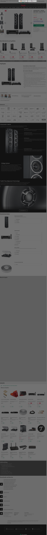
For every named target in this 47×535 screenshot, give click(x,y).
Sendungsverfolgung (24, 504)
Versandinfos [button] (5, 456)
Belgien (34, 532)
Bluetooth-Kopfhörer (16, 528)
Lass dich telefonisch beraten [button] (3, 92)
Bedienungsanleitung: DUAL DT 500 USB (8, 447)
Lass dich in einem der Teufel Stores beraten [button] (5, 98)
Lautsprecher (15, 530)
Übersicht (26, 475)
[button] (31, 11)
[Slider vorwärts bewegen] (31, 23)
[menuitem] (13, 531)
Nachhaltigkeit (29, 531)
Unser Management (29, 530)
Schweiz (34, 530)
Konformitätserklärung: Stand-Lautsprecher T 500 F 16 (10, 439)
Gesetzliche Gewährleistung (35, 31)
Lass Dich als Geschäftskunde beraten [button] (4, 100)
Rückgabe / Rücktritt (24, 503)
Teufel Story (28, 529)
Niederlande (35, 531)
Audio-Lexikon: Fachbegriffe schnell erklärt (8, 469)
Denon (38, 30)
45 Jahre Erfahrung (38, 29)
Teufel (35, 30)
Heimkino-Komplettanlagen (9, 529)
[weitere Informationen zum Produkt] (1, 366)
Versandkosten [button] (38, 18)
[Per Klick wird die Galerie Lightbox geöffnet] (18, 23)
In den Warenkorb (39, 25)
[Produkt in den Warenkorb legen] (3, 366)
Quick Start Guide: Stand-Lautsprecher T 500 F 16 (9, 442)
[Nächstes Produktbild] (2, 34)
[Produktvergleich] (42, 7)
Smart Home (8, 532)
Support (21, 528)
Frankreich (35, 533)
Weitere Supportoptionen (37, 95)
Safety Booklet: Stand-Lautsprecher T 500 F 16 (9, 443)
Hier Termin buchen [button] (26, 96)
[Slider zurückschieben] (5, 23)
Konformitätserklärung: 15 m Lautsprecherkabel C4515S (10, 446)
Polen (34, 534)
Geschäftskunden (22, 531)
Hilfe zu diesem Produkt (6, 452)
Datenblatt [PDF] (16, 244)
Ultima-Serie (14, 531)
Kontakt (23, 502)
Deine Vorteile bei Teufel (30, 528)
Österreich (35, 529)
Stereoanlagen (15, 529)
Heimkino (8, 528)
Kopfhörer (8, 534)
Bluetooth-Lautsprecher (10, 533)
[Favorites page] (40, 7)
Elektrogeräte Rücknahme (7, 465)
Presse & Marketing (22, 530)
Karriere (21, 529)
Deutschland (35, 528)
